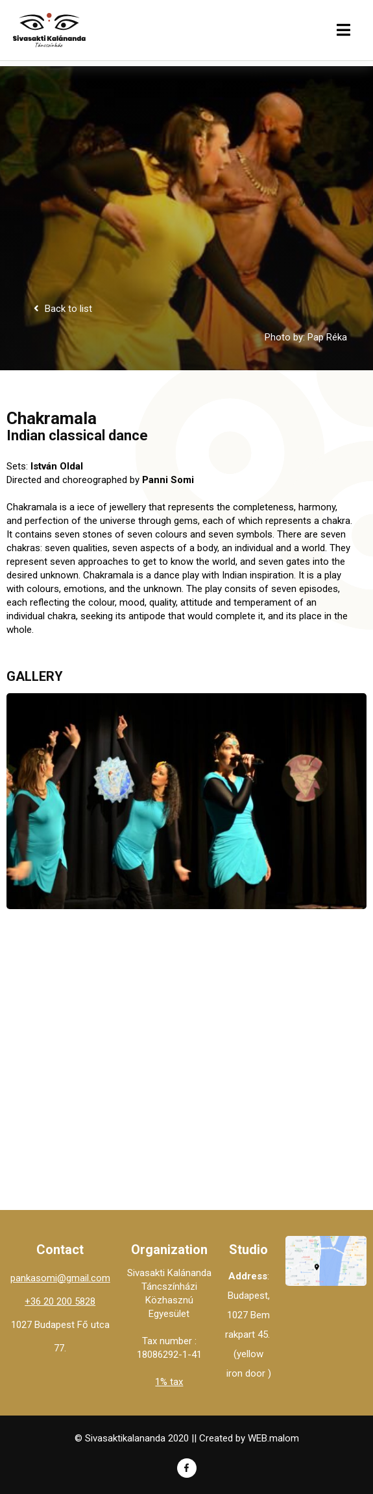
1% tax (169, 1382)
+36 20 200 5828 (60, 1301)
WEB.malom (273, 1438)
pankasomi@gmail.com (60, 1278)
